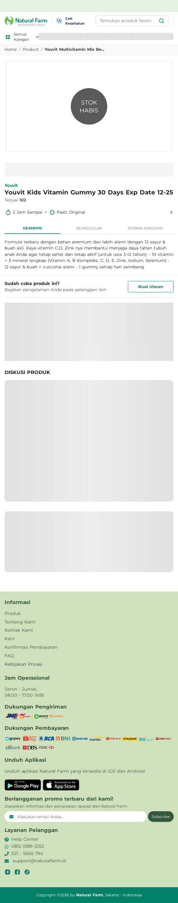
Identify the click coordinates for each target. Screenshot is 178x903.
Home (11, 49)
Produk (13, 613)
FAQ (9, 655)
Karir (10, 638)
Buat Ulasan (150, 286)
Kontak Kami (19, 630)
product (31, 49)
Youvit (11, 185)
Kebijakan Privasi (23, 664)
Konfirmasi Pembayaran (31, 647)
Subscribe (161, 816)
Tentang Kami (20, 622)
